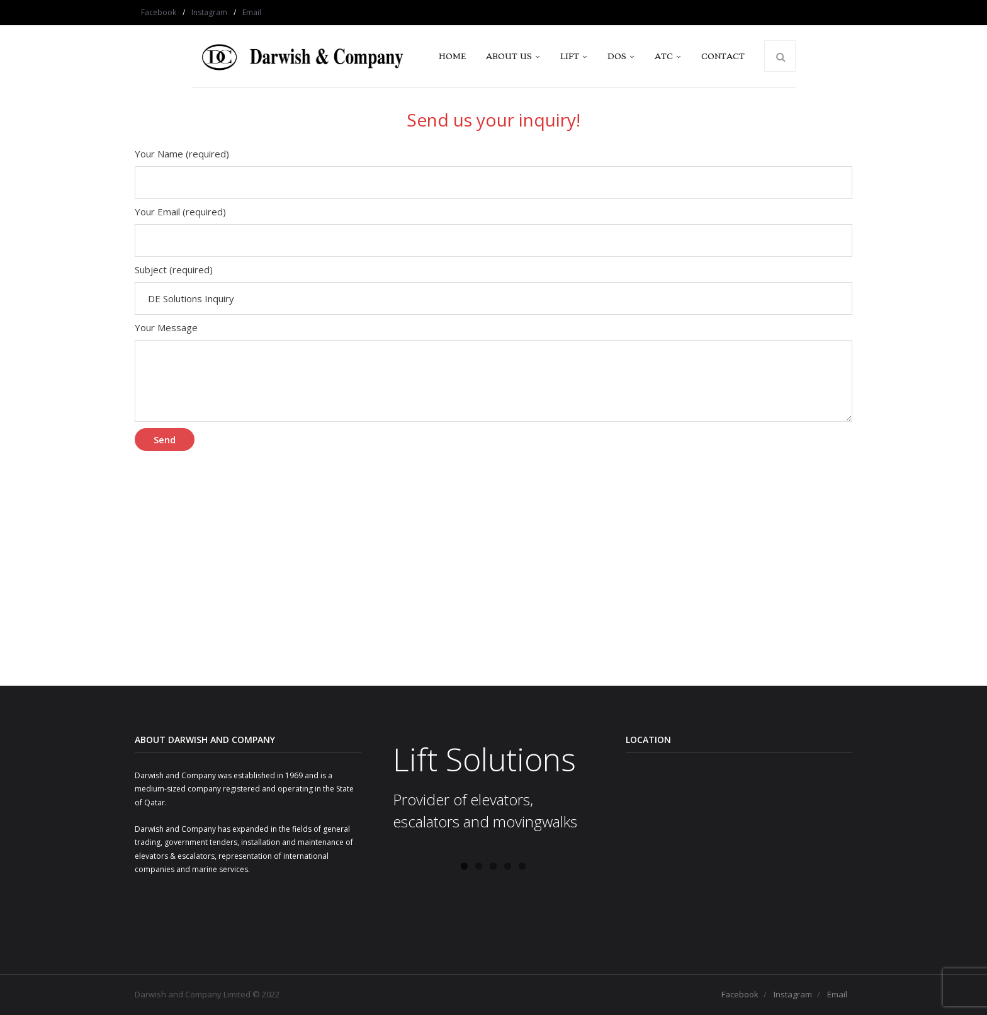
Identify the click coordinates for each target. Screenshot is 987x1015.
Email (251, 12)
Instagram (209, 12)
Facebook (158, 12)
